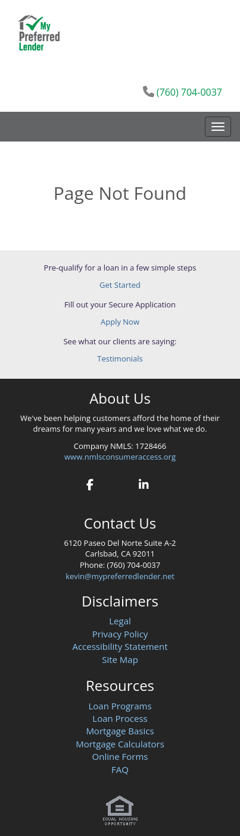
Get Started (120, 284)
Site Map (120, 659)
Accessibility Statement (119, 646)
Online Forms (120, 756)
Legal (120, 621)
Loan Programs (119, 706)
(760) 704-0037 (189, 92)
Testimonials (119, 358)
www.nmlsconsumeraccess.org (120, 456)
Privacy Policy (120, 634)
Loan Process (119, 718)
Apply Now (120, 321)
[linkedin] (144, 483)
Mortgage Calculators (120, 744)
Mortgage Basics (120, 731)
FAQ (120, 769)
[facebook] (90, 483)
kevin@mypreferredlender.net (120, 576)
